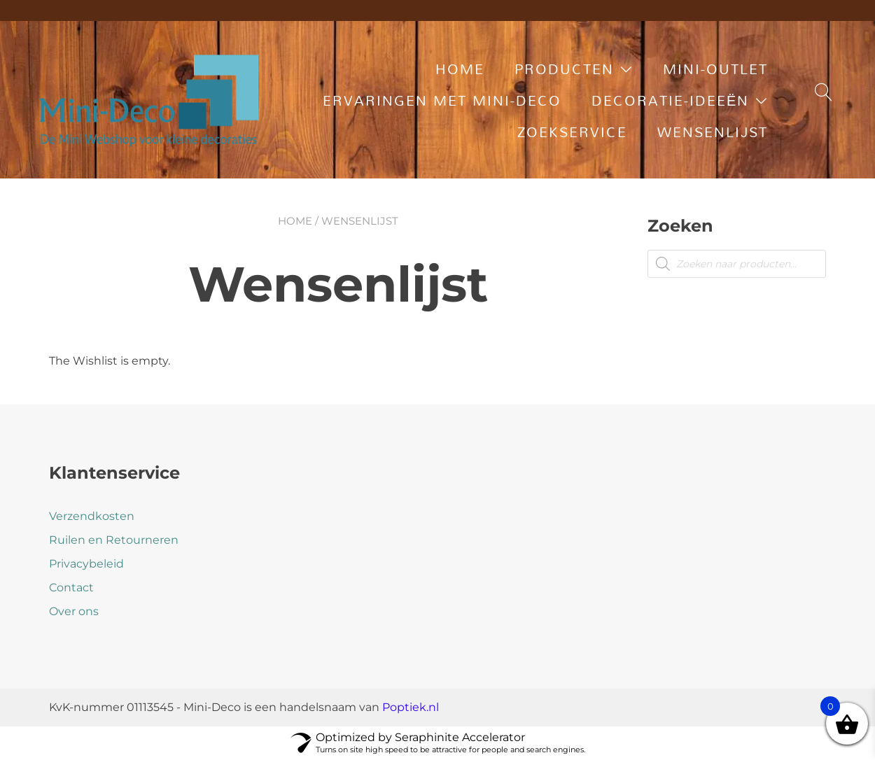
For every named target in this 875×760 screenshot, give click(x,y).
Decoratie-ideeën (670, 100)
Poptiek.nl (410, 707)
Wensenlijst (712, 131)
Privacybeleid (86, 563)
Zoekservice (572, 131)
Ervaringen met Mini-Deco (442, 100)
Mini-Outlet (715, 68)
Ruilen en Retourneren (113, 540)
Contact (71, 587)
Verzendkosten (91, 516)
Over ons (74, 611)
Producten (564, 68)
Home (459, 68)
